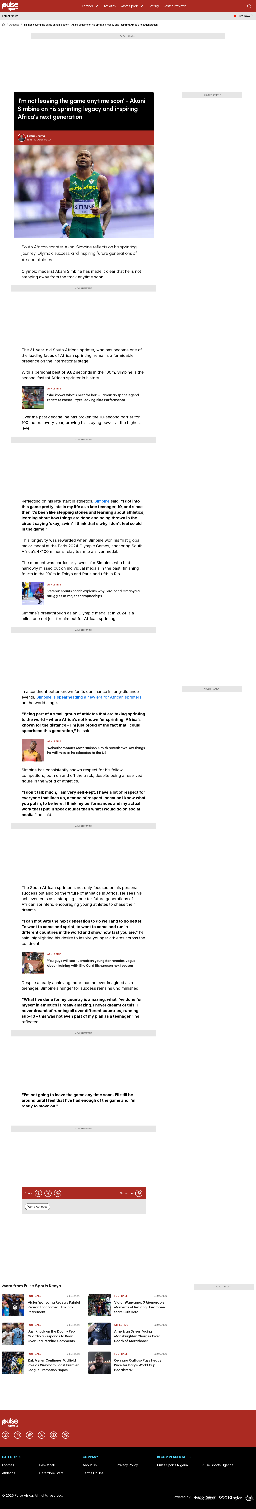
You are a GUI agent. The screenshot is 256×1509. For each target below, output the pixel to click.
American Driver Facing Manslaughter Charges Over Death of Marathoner (137, 1336)
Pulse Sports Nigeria (172, 1465)
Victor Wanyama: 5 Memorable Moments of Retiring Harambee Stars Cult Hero (139, 1307)
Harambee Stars (51, 1473)
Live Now (246, 16)
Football (90, 6)
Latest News (10, 16)
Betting (154, 6)
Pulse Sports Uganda (217, 1465)
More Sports (132, 6)
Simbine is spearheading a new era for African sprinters (88, 697)
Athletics (110, 6)
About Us (90, 1465)
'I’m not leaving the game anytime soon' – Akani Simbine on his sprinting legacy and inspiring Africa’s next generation (90, 24)
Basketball (47, 1465)
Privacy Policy (127, 1465)
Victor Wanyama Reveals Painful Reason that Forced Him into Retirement (54, 1307)
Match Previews (175, 6)
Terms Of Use (93, 1473)
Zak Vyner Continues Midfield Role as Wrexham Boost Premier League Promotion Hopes (53, 1365)
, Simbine (101, 501)
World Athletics (37, 1206)
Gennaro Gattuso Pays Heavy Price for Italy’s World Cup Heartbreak (137, 1365)
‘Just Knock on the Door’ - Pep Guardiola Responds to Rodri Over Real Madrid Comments (51, 1336)
